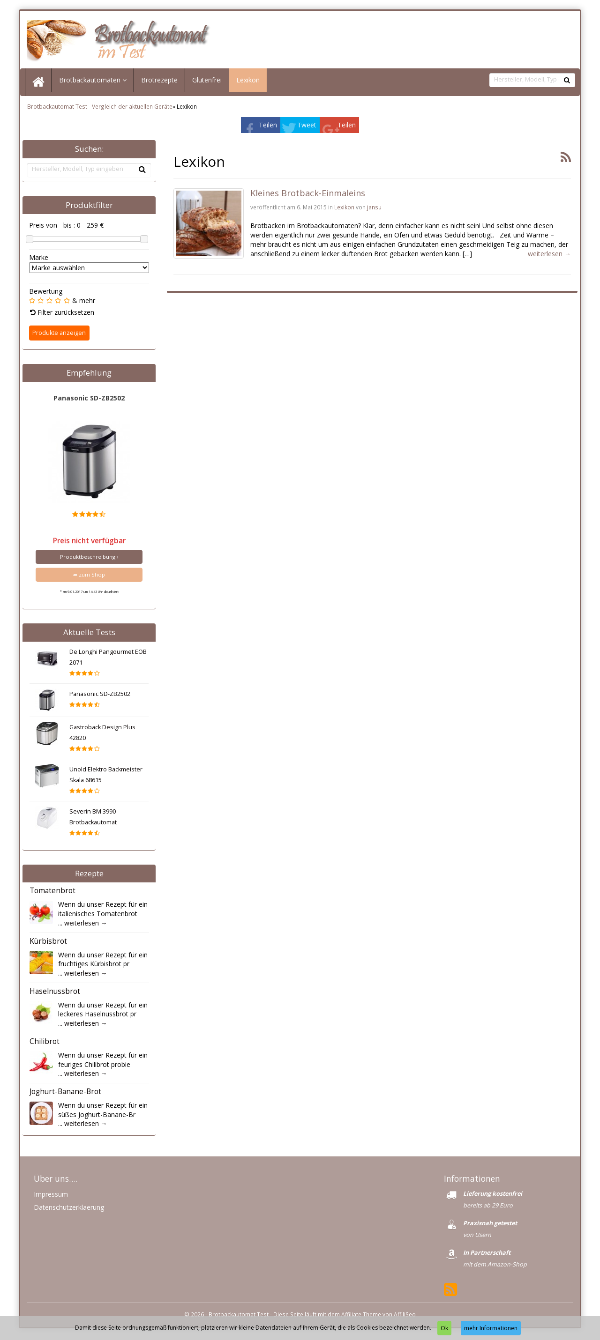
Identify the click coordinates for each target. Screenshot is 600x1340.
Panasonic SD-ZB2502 (89, 399)
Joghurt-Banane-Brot (65, 1094)
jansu (374, 209)
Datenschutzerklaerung (69, 1209)
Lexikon (248, 82)
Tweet (306, 127)
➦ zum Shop (89, 576)
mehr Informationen (491, 1328)
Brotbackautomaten (93, 82)
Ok (444, 1328)
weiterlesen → (85, 924)
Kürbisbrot (48, 943)
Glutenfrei (207, 82)
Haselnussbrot (55, 994)
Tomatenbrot (52, 893)
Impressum (51, 1196)
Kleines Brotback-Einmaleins (307, 195)
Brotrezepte (159, 82)
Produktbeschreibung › (89, 558)
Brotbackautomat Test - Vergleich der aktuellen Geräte (99, 108)
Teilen (268, 127)
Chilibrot (45, 1044)
